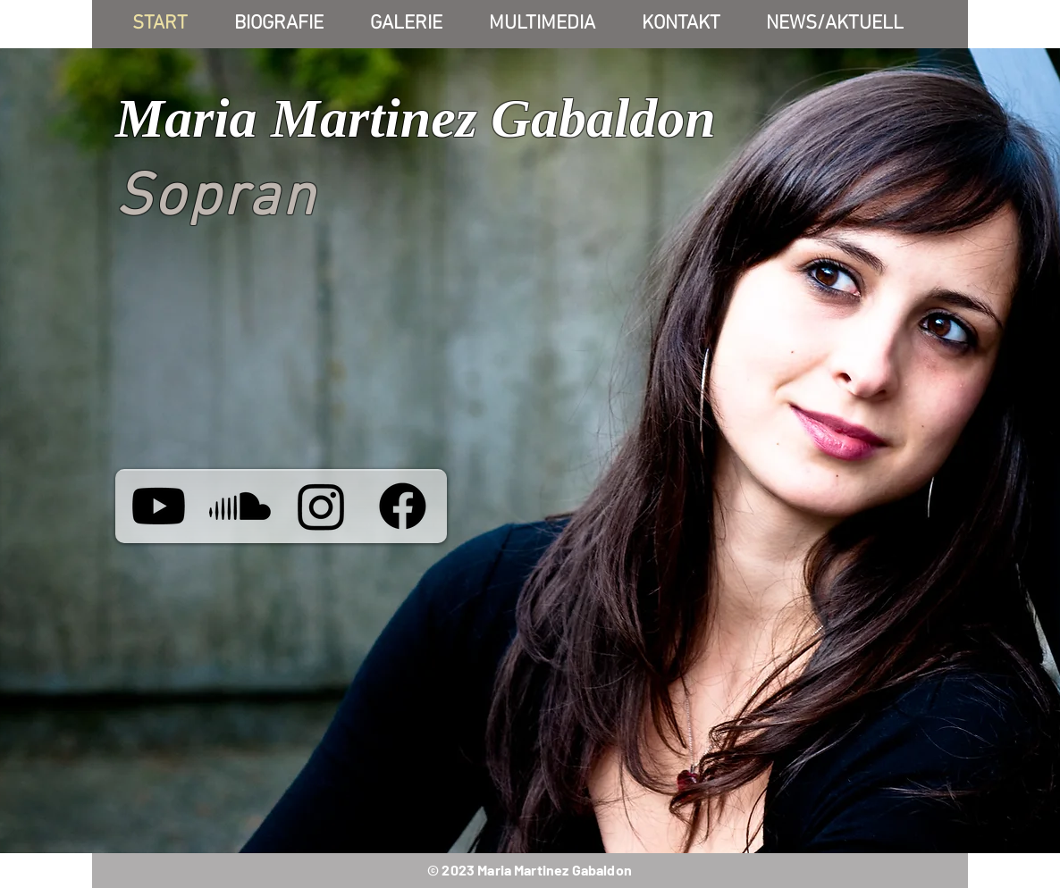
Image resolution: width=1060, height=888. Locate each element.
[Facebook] (402, 506)
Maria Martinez (296, 118)
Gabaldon (603, 118)
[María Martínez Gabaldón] (158, 506)
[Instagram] (321, 506)
